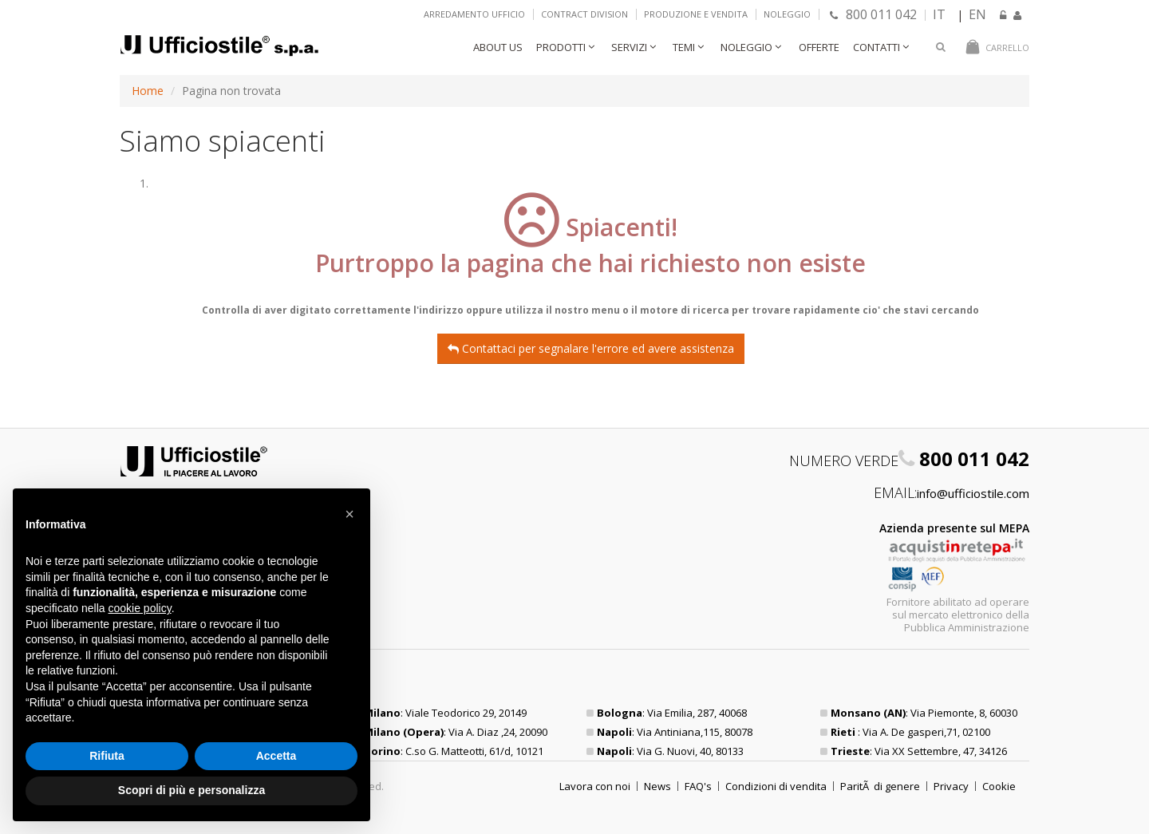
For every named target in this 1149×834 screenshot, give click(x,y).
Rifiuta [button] (106, 755)
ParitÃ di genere (880, 786)
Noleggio (787, 14)
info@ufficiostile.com (973, 493)
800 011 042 (873, 14)
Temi (684, 47)
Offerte (819, 47)
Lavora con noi (594, 786)
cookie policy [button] (140, 608)
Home (148, 90)
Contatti (876, 47)
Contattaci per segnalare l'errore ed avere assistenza (591, 348)
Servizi (629, 47)
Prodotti (561, 47)
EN (977, 14)
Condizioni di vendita (776, 786)
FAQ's (698, 786)
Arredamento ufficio (474, 14)
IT (939, 14)
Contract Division (584, 14)
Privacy (951, 786)
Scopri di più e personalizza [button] (191, 790)
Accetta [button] (276, 755)
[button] (349, 514)
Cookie (999, 786)
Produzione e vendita (696, 14)
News (657, 786)
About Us (498, 47)
